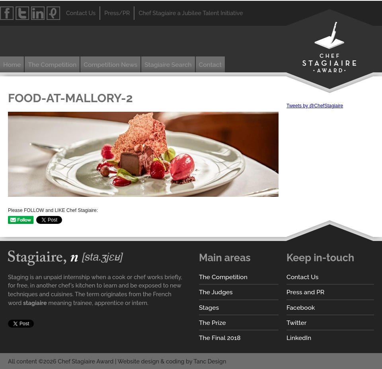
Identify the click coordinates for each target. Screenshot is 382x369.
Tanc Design (209, 361)
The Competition (52, 64)
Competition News (110, 64)
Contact (210, 64)
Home (12, 64)
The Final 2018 (220, 338)
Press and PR (305, 292)
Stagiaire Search (167, 64)
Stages (209, 307)
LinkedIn (298, 338)
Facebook (300, 307)
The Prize (212, 322)
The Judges (216, 292)
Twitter (296, 322)
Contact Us (302, 277)
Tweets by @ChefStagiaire (314, 106)
